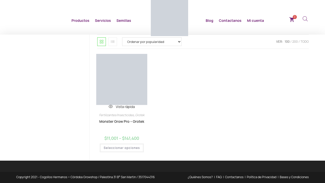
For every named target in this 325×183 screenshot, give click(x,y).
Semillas (124, 20)
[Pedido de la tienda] (152, 41)
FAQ (219, 177)
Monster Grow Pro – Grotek (121, 121)
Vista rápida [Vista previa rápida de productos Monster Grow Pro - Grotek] (122, 106)
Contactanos (230, 20)
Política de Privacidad (262, 177)
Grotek (139, 115)
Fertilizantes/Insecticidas (116, 115)
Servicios (103, 20)
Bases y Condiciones (294, 177)
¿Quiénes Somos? (200, 177)
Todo (304, 41)
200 (295, 41)
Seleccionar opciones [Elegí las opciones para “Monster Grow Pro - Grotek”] (122, 148)
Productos (80, 20)
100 (287, 41)
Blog (209, 20)
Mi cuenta (255, 20)
